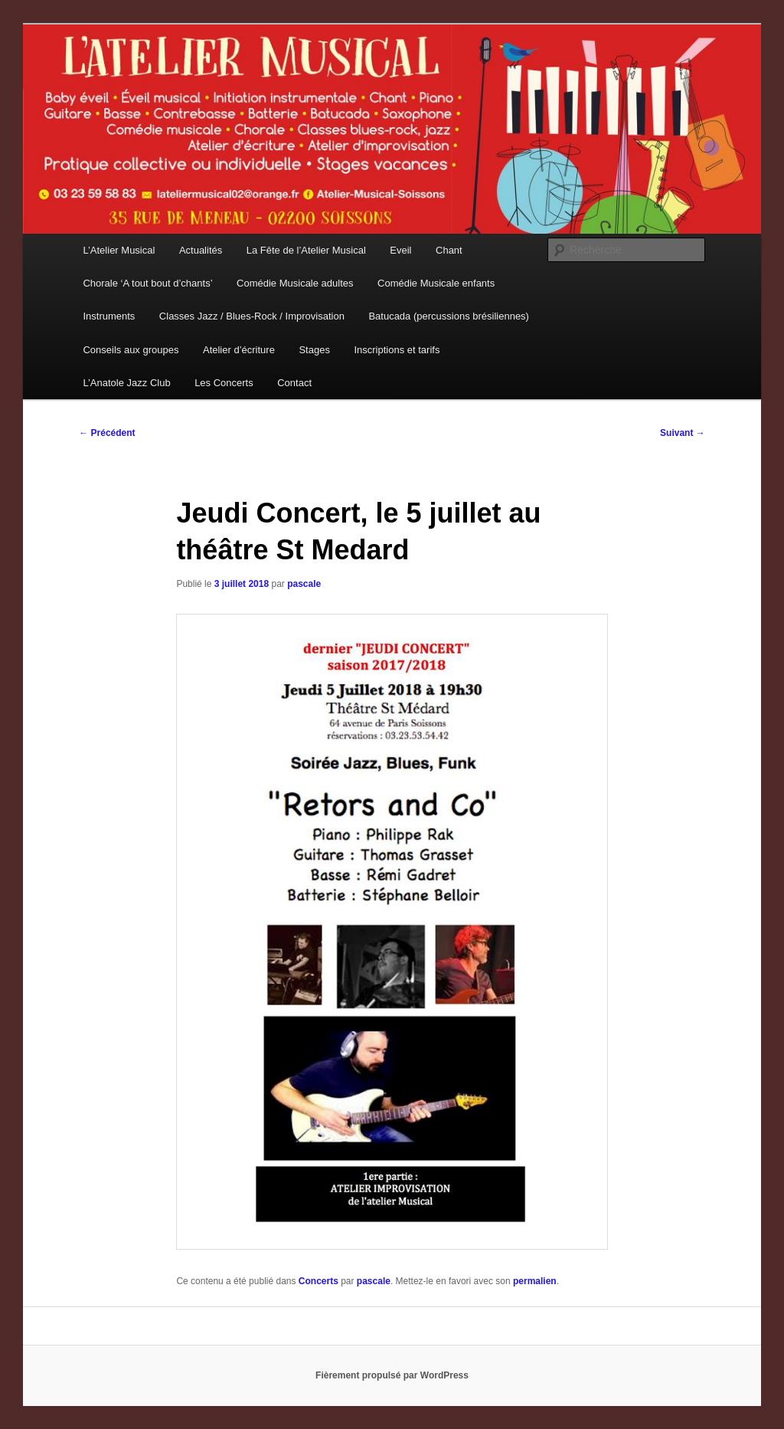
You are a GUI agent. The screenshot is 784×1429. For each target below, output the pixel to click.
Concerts (318, 1281)
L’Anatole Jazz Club (126, 382)
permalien (535, 1281)
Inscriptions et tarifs (396, 350)
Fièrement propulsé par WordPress (392, 1375)
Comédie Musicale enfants (436, 283)
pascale (304, 583)
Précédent (107, 433)
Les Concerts (223, 382)
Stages (314, 350)
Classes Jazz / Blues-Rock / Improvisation (252, 316)
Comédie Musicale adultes (295, 283)
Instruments (109, 316)
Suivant (682, 433)
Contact (294, 382)
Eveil (400, 250)
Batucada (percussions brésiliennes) (448, 316)
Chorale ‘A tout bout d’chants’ (147, 283)
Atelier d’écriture (239, 350)
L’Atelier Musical (119, 250)
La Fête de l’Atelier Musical (306, 250)
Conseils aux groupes (130, 350)
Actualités (200, 250)
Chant (449, 250)
